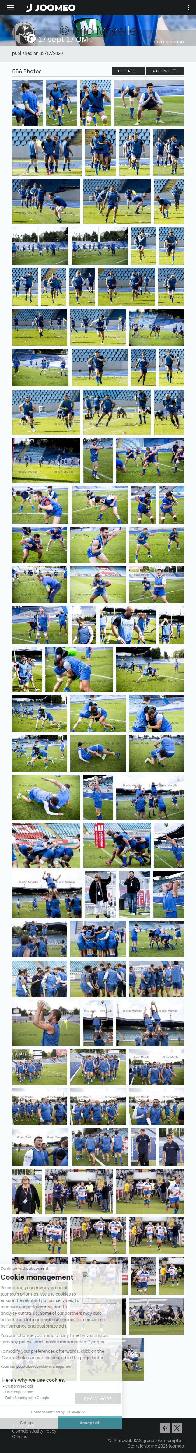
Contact (20, 1436)
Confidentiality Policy (34, 1430)
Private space (168, 40)
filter (128, 70)
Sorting (165, 70)
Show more (98, 1398)
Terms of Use (25, 1425)
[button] (16, 1421)
